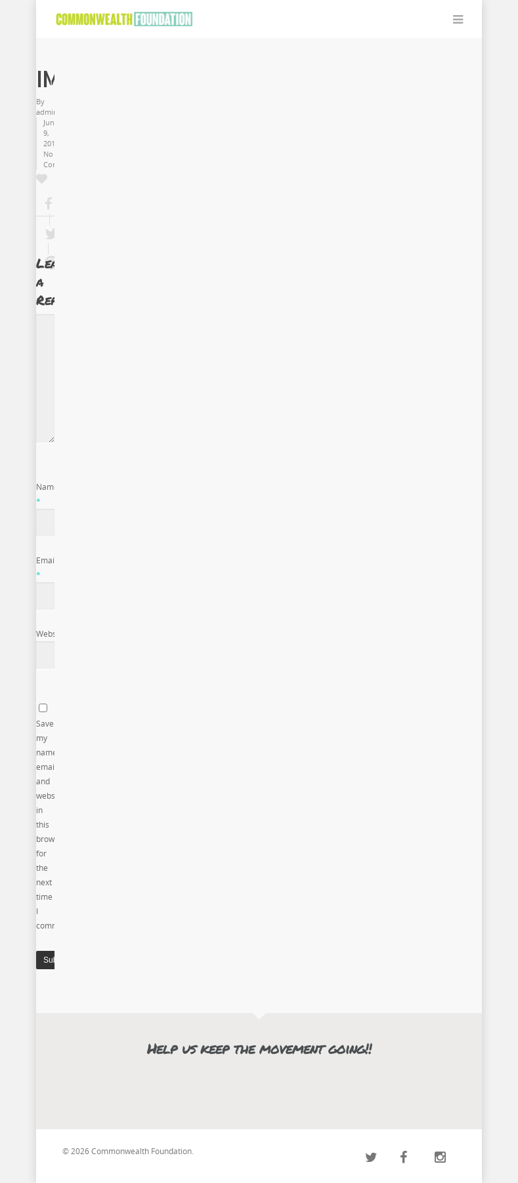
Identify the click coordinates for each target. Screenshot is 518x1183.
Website (51, 633)
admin (47, 112)
